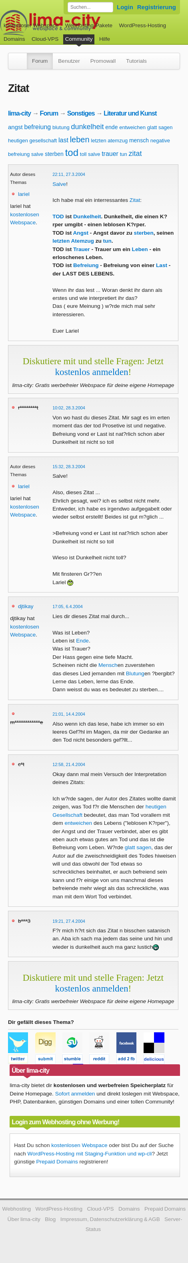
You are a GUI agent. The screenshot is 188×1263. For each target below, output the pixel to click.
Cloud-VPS (45, 39)
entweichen (132, 127)
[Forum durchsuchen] (90, 7)
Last (161, 265)
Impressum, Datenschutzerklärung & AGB (110, 1219)
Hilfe (104, 39)
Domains (14, 39)
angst (15, 127)
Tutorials (136, 61)
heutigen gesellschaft (32, 141)
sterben (54, 154)
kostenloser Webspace (31, 25)
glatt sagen (160, 127)
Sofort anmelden (75, 1094)
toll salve (90, 154)
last (63, 140)
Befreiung (85, 265)
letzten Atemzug (73, 241)
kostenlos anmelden (91, 372)
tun (123, 154)
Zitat (135, 200)
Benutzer (69, 61)
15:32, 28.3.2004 (68, 466)
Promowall (103, 61)
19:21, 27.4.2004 (68, 921)
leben (80, 139)
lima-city (19, 113)
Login (125, 7)
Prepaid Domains (57, 1162)
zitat (135, 154)
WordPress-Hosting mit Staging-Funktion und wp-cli (90, 1154)
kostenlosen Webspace (79, 1145)
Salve (59, 184)
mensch (139, 140)
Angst (81, 233)
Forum (40, 61)
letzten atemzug (109, 141)
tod (71, 152)
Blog (50, 1219)
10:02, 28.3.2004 (68, 407)
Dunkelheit (87, 216)
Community (79, 39)
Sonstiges (81, 113)
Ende (82, 641)
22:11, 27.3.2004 (68, 174)
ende (111, 127)
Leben (140, 249)
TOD (58, 216)
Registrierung (156, 7)
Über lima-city (24, 1219)
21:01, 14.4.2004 (68, 714)
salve (37, 154)
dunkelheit (87, 127)
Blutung (135, 673)
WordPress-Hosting (142, 25)
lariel (24, 194)
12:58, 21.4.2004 (68, 764)
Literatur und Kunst (130, 113)
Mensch (108, 665)
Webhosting (16, 1209)
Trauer (81, 249)
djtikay (26, 606)
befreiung (37, 127)
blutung (61, 127)
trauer (110, 153)
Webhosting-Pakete (88, 25)
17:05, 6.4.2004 (67, 606)
